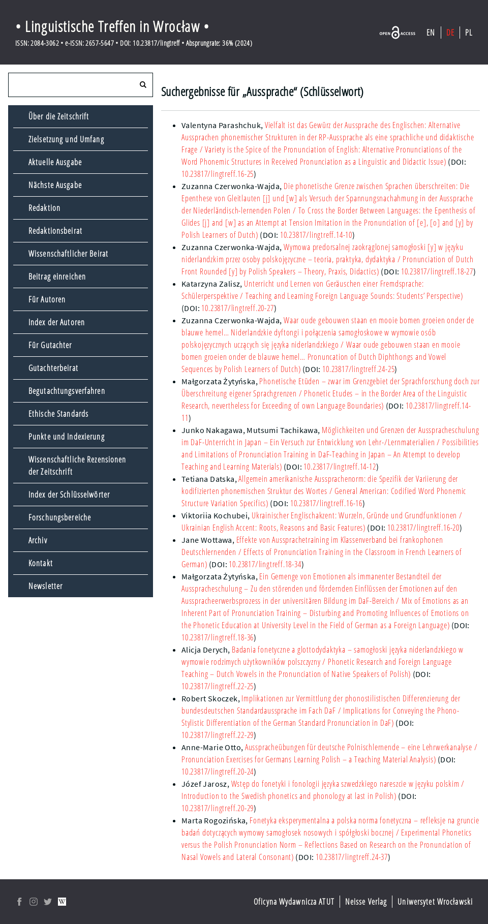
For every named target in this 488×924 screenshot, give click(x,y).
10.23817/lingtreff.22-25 (217, 686)
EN (430, 32)
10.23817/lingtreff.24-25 (358, 369)
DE (450, 32)
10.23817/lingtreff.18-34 (265, 564)
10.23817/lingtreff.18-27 (437, 271)
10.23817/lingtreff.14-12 (339, 466)
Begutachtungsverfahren (66, 390)
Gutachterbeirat (53, 368)
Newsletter (45, 586)
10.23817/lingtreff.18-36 (217, 637)
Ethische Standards (58, 413)
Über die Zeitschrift (58, 116)
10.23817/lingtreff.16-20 (423, 527)
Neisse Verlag (366, 901)
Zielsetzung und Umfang (66, 139)
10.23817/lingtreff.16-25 (217, 173)
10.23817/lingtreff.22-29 (217, 735)
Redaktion (44, 207)
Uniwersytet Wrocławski (435, 901)
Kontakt (40, 563)
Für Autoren (47, 299)
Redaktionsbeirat (55, 230)
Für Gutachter (50, 345)
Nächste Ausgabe (55, 185)
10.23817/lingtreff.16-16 (326, 503)
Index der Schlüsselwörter (69, 494)
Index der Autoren (56, 322)
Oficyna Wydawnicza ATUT (294, 901)
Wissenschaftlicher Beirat (68, 253)
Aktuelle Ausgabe (55, 162)
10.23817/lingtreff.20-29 (217, 808)
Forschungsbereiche (59, 517)
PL (469, 32)
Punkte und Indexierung (66, 436)
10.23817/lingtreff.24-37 (352, 857)
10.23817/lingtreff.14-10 (316, 234)
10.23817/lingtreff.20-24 (217, 771)
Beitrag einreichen (57, 276)
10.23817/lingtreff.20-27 (237, 308)
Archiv (37, 540)
